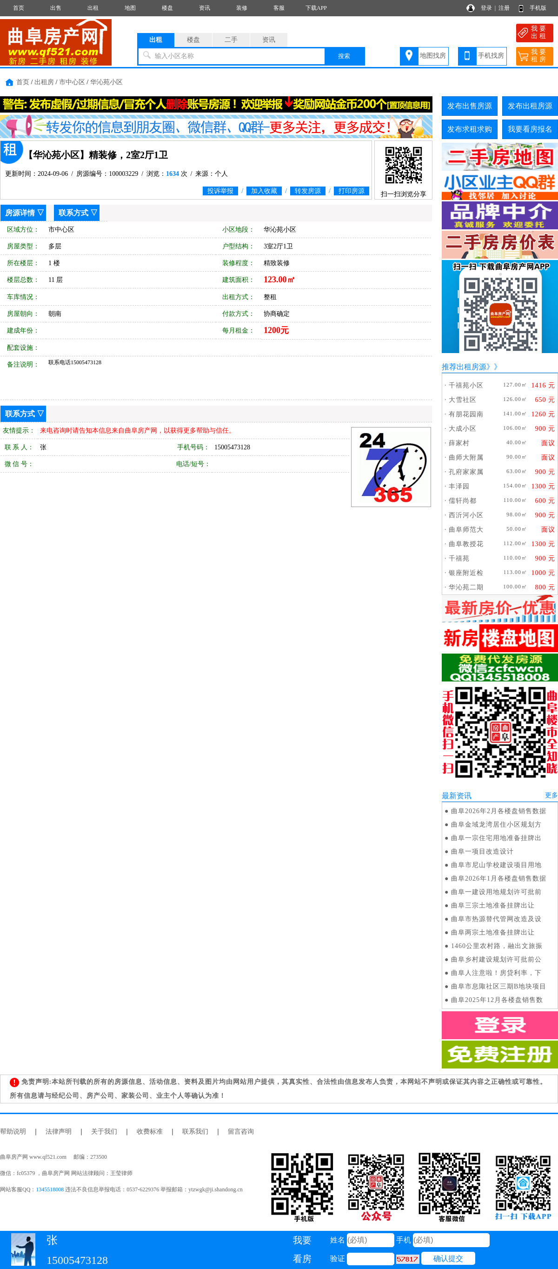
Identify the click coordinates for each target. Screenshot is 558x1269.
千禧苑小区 (466, 385)
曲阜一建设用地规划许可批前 (496, 891)
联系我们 (195, 1131)
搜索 (344, 56)
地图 (130, 8)
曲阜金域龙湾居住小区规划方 (496, 824)
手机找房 (491, 55)
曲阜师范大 (466, 529)
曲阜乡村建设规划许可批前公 (496, 959)
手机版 (538, 8)
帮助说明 (13, 1131)
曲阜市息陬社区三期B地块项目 (498, 986)
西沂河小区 (466, 515)
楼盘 (167, 8)
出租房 (44, 82)
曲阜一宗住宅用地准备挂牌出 (496, 838)
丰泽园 (459, 486)
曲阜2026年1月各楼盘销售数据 (498, 878)
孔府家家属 (466, 471)
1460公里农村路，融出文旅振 (497, 945)
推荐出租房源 (464, 367)
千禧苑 (459, 558)
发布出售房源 (469, 106)
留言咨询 (241, 1131)
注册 (504, 8)
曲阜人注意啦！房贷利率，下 (496, 972)
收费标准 (150, 1131)
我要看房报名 (530, 129)
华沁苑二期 (466, 587)
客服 (279, 8)
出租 (93, 8)
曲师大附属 (466, 457)
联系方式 (73, 213)
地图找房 (433, 55)
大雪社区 (463, 399)
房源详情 (20, 213)
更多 (551, 795)
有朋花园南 (466, 414)
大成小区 (463, 428)
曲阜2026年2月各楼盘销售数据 (498, 811)
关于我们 (104, 1131)
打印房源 (352, 190)
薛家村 (459, 443)
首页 (18, 8)
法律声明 (59, 1131)
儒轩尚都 (463, 500)
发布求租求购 (469, 129)
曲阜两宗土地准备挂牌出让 (493, 932)
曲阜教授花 (466, 544)
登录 (486, 8)
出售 (55, 8)
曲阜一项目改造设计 (482, 851)
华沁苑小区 (106, 82)
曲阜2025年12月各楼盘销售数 (497, 999)
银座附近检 (466, 572)
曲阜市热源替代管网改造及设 (496, 918)
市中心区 (72, 82)
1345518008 (50, 1189)
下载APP (316, 8)
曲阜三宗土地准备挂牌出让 (493, 905)
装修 (241, 8)
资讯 (204, 8)
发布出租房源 (530, 106)
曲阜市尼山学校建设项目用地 (496, 865)
